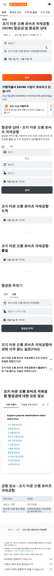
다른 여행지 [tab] (11, 404)
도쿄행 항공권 (14, 432)
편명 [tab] (6, 294)
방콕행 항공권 (14, 428)
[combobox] (7, 35)
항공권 (10, 530)
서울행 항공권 (14, 448)
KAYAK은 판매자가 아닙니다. (28, 559)
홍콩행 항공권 (14, 452)
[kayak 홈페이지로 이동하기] (18, 4)
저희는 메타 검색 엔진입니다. (28, 564)
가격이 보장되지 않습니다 (23, 551)
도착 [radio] (2, 146)
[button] (5, 4)
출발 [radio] (11, 146)
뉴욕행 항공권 (14, 464)
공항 (17, 530)
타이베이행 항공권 (16, 456)
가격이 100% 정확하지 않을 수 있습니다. (28, 569)
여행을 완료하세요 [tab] (29, 404)
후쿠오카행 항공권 (16, 436)
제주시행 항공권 (15, 440)
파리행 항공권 (14, 460)
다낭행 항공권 (14, 444)
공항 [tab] (14, 294)
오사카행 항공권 (15, 424)
